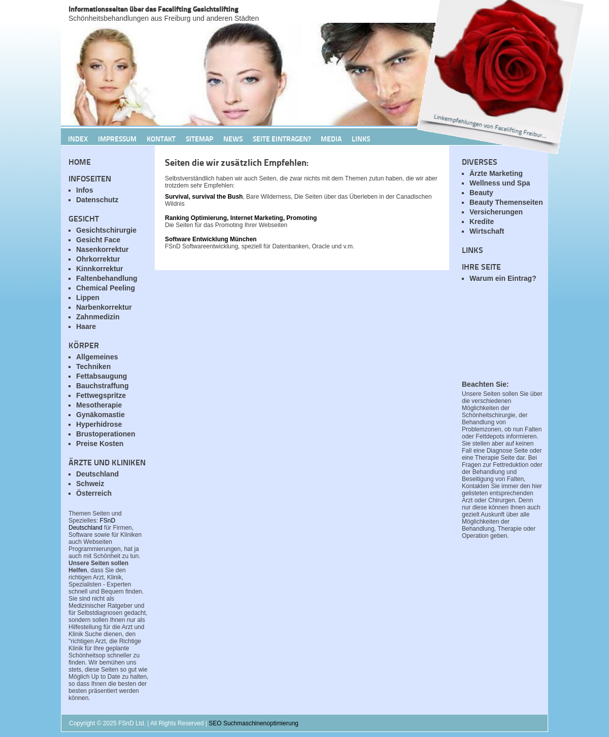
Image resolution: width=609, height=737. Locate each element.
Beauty (481, 193)
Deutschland (97, 474)
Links (472, 249)
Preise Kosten (99, 443)
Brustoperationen (106, 434)
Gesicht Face (98, 240)
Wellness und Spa (499, 183)
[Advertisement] (502, 337)
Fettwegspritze (101, 395)
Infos (84, 190)
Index (78, 138)
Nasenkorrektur (102, 249)
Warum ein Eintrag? (502, 278)
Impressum (117, 138)
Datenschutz (97, 200)
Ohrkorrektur (98, 259)
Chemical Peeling (105, 288)
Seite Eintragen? (282, 138)
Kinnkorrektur (99, 269)
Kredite (481, 221)
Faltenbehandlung (107, 278)
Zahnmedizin (98, 317)
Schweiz (90, 484)
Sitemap (199, 138)
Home (80, 161)
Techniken (93, 366)
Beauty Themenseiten (506, 202)
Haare (86, 326)
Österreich (94, 493)
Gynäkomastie (100, 415)
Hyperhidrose (99, 424)
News (233, 138)
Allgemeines (97, 357)
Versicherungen (496, 212)
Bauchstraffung (102, 386)
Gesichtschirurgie (106, 230)
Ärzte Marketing (496, 173)
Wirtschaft (486, 231)
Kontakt (161, 138)
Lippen (87, 297)
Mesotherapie (99, 405)
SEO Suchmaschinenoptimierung (253, 723)
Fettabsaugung (101, 376)
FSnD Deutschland (92, 524)
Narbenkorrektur (104, 307)
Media (331, 138)
